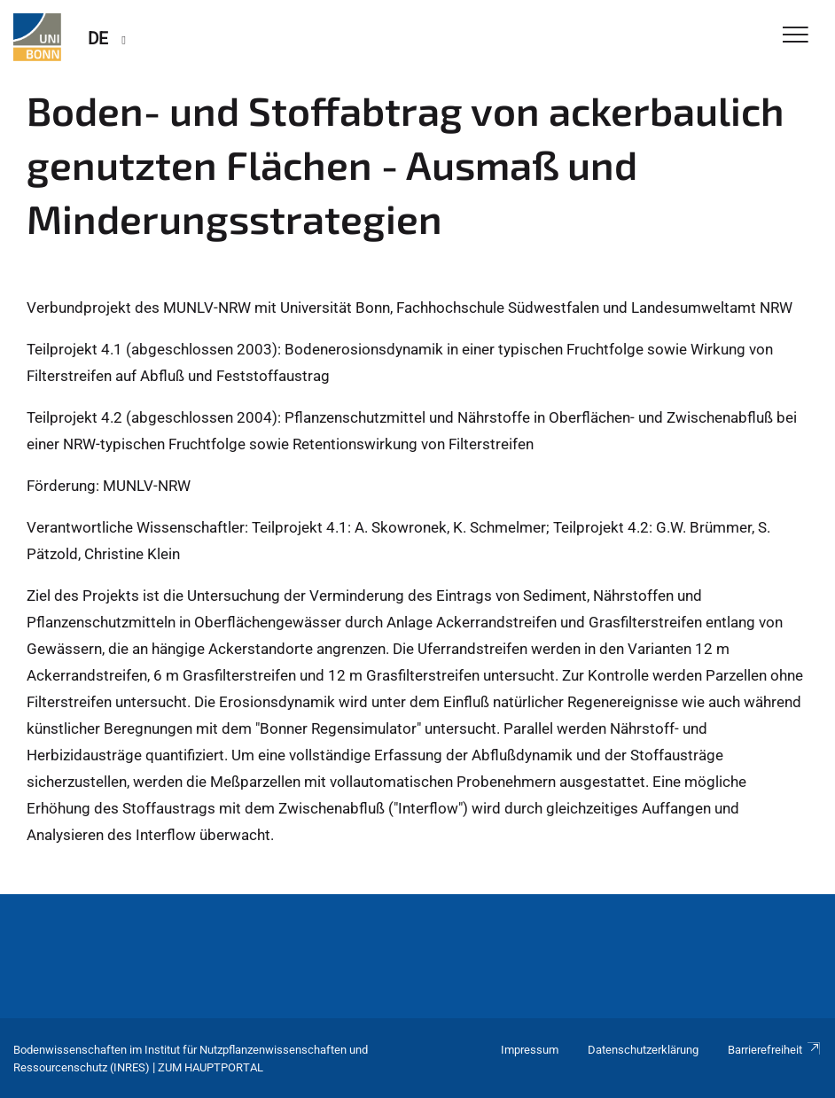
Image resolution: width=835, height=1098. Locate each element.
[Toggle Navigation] (795, 36)
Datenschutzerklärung (643, 1049)
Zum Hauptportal (210, 1067)
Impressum (529, 1049)
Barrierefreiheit (775, 1049)
